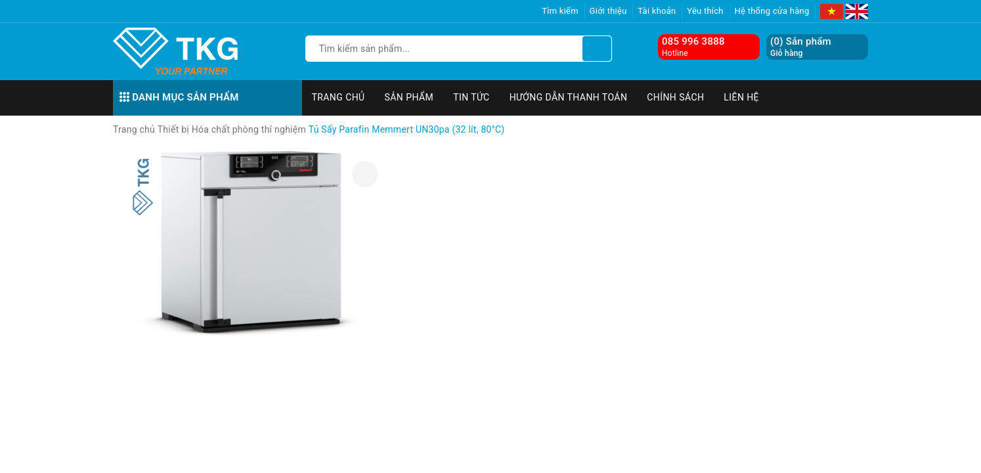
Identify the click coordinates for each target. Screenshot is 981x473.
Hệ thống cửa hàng (772, 11)
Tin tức (471, 97)
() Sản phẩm (800, 46)
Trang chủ (338, 97)
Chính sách (675, 97)
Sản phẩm (409, 97)
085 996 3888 (693, 41)
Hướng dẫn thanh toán (569, 97)
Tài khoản (657, 11)
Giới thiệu (608, 11)
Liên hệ (741, 97)
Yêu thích (705, 11)
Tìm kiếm (560, 11)
